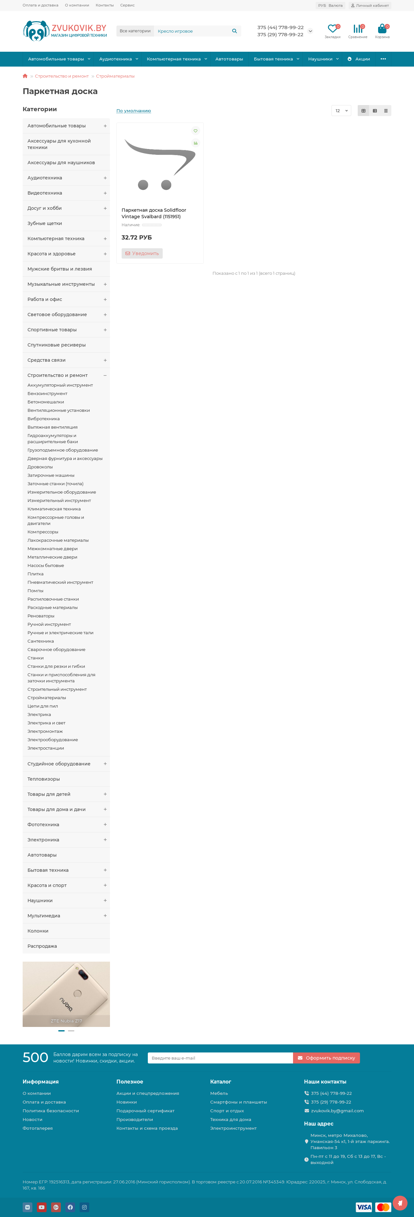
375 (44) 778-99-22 (280, 27)
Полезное (129, 1082)
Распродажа (42, 946)
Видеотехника (68, 193)
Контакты (105, 5)
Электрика (39, 714)
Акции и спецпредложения (147, 1093)
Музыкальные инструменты (68, 284)
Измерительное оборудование (61, 492)
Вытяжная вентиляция (52, 427)
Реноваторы (40, 615)
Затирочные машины (50, 475)
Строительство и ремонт (62, 76)
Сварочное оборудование (56, 649)
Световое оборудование (68, 314)
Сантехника (40, 641)
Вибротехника (43, 418)
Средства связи (68, 360)
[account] (370, 5)
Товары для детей (68, 794)
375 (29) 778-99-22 (280, 34)
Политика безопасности (51, 1110)
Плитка (35, 573)
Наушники (320, 58)
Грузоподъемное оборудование (62, 450)
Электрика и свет (46, 722)
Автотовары (229, 58)
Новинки (126, 1102)
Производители (134, 1119)
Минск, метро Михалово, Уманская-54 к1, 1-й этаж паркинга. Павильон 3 (350, 1141)
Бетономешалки (45, 401)
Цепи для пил (42, 706)
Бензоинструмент (47, 393)
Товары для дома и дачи (68, 809)
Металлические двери (52, 557)
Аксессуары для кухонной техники (59, 144)
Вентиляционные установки (58, 410)
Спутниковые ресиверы (56, 345)
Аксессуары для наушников (61, 162)
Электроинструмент (233, 1128)
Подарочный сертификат (145, 1110)
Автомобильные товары (56, 58)
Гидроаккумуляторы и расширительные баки (52, 438)
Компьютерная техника (174, 58)
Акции (358, 58)
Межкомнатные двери (52, 548)
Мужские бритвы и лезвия (59, 269)
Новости (32, 1119)
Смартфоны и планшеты (238, 1102)
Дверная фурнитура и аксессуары (65, 458)
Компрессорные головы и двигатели (55, 520)
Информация (41, 1082)
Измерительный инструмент (59, 500)
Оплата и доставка (41, 5)
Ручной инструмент (49, 624)
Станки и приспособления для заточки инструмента (61, 677)
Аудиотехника (115, 58)
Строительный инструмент (57, 689)
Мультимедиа (68, 915)
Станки (35, 657)
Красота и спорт (68, 885)
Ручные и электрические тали (60, 632)
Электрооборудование (52, 739)
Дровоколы (40, 466)
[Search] (197, 31)
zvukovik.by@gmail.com (337, 1110)
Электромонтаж (45, 731)
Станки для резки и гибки (56, 666)
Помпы (35, 590)
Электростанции (45, 748)
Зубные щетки (44, 223)
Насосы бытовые (45, 565)
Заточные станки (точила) (55, 483)
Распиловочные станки (53, 599)
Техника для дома (230, 1119)
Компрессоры (42, 531)
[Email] (220, 1057)
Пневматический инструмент (60, 582)
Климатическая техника (54, 508)
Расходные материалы (52, 607)
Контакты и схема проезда (147, 1128)
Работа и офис (68, 299)
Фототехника (68, 824)
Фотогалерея (38, 1128)
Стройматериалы (115, 76)
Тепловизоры (43, 779)
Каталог (220, 1082)
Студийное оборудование (68, 763)
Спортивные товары (68, 329)
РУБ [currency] (330, 5)
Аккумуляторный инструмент (60, 385)
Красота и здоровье (68, 253)
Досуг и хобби (68, 208)
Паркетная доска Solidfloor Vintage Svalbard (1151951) (154, 213)
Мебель (219, 1093)
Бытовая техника (273, 58)
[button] (61, 1030)
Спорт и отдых (227, 1110)
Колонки (38, 931)
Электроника (68, 839)
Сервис (127, 5)
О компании (77, 5)
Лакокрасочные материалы (58, 540)
